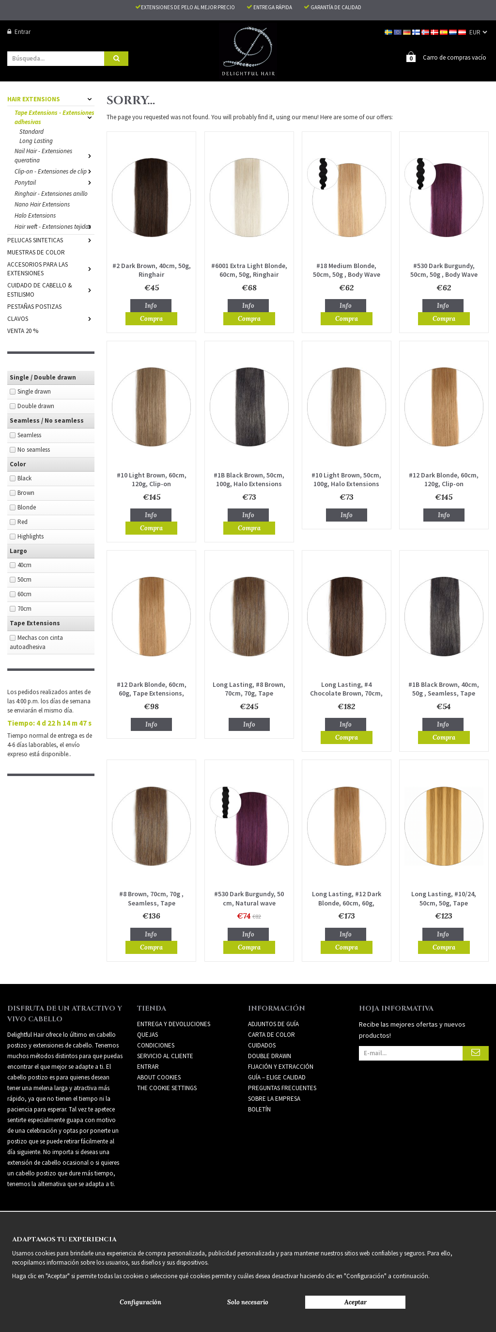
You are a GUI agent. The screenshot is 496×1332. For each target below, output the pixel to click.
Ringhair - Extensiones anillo (51, 194)
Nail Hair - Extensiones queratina (54, 155)
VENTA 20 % (22, 331)
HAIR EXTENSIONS (50, 99)
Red (22, 522)
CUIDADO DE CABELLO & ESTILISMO (50, 290)
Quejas (147, 1035)
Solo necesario (247, 1302)
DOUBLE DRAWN (269, 1056)
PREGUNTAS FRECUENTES (282, 1088)
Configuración (140, 1302)
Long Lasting (36, 141)
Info (151, 305)
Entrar (19, 32)
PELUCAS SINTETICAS (50, 240)
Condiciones (155, 1045)
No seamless (33, 449)
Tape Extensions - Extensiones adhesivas (54, 117)
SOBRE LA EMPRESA (274, 1098)
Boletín (259, 1109)
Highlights (30, 536)
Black (24, 478)
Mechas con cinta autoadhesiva (36, 642)
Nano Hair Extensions (42, 204)
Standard (31, 131)
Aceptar (355, 1302)
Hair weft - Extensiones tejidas (54, 226)
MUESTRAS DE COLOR (36, 252)
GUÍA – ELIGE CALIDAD (277, 1077)
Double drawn (35, 406)
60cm (24, 594)
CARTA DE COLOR (271, 1035)
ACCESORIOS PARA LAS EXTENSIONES (50, 269)
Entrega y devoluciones (173, 1024)
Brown (25, 493)
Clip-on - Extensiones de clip (54, 171)
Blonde (26, 507)
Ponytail (54, 182)
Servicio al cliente (165, 1056)
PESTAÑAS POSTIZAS (34, 306)
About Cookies (159, 1077)
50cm (24, 579)
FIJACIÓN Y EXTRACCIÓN (280, 1066)
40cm (24, 565)
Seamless (29, 435)
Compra (151, 319)
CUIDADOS (262, 1045)
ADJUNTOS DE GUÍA (273, 1024)
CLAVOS (50, 319)
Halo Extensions (35, 215)
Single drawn (34, 391)
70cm (24, 608)
